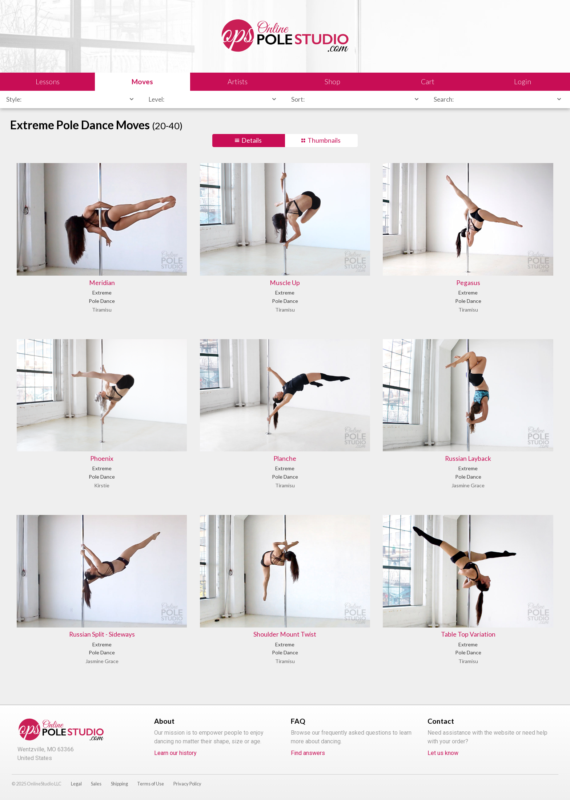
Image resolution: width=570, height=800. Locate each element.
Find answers (308, 753)
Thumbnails (324, 140)
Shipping (119, 784)
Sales (96, 784)
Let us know (443, 753)
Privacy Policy (187, 784)
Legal (76, 784)
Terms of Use (150, 784)
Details (251, 140)
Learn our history (175, 753)
